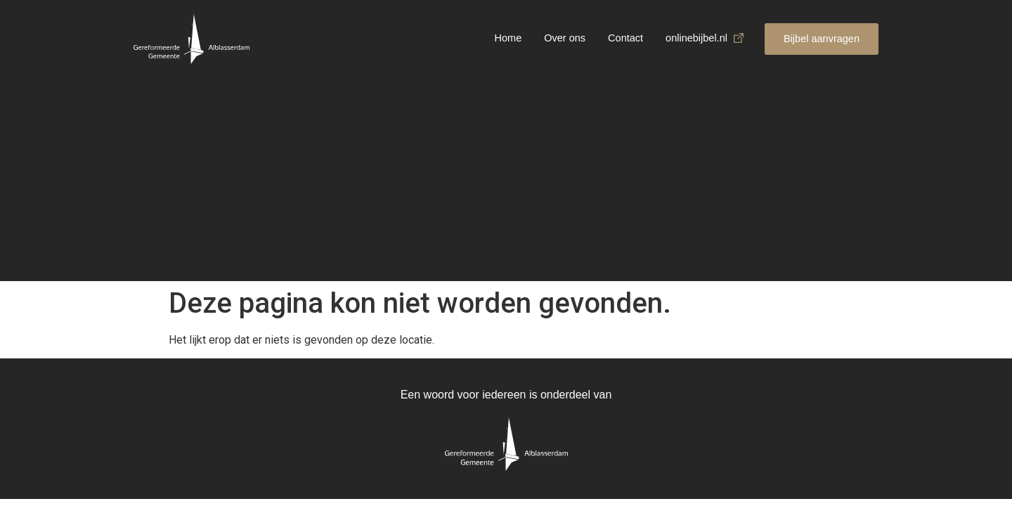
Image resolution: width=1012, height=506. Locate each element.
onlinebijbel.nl (696, 38)
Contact (625, 38)
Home (508, 38)
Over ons (564, 38)
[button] (821, 39)
